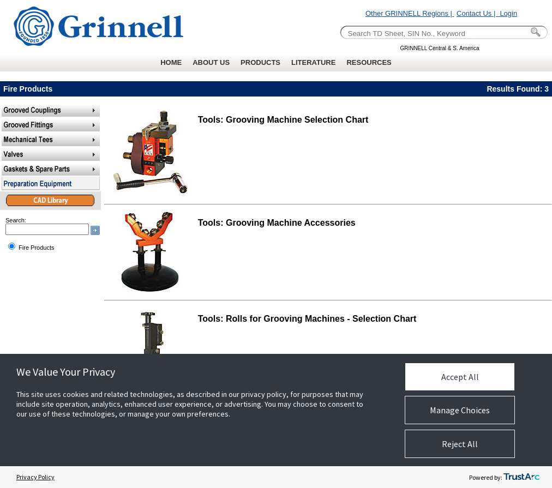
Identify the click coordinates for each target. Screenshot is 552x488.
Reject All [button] (460, 443)
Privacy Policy (35, 477)
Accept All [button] (460, 376)
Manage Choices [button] (460, 410)
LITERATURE (313, 62)
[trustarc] (521, 477)
